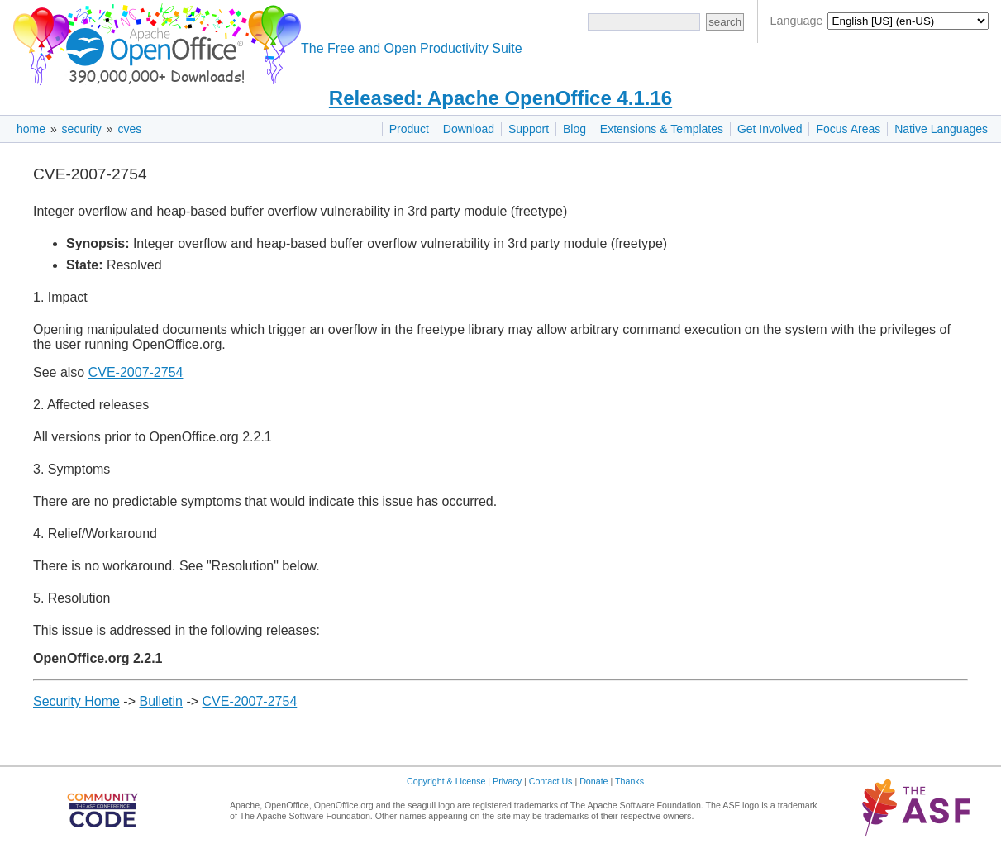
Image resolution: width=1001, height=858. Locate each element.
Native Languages (941, 129)
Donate (593, 781)
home (31, 129)
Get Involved (770, 129)
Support (528, 129)
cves (129, 129)
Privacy (507, 781)
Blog (574, 129)
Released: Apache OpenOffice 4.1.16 (500, 98)
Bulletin (160, 701)
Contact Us (551, 781)
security (82, 129)
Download (468, 129)
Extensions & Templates (661, 129)
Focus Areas (848, 129)
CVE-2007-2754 (136, 372)
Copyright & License (446, 781)
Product (409, 129)
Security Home (76, 701)
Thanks (629, 781)
